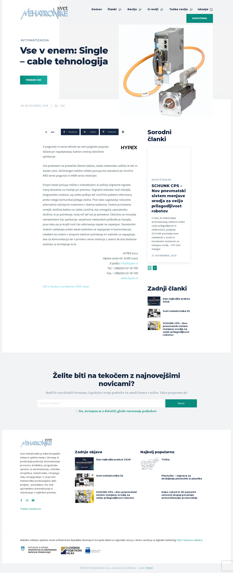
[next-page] (155, 268)
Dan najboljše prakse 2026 (176, 300)
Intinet (149, 568)
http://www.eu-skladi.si (189, 540)
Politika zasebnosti (30, 508)
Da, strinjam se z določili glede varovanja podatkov (118, 411)
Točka (165, 459)
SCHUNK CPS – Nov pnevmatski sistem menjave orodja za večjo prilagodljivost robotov (176, 329)
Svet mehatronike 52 (176, 311)
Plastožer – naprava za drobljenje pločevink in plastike (181, 477)
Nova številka (161, 180)
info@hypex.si (129, 263)
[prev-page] (150, 268)
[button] (205, 9)
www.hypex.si (129, 278)
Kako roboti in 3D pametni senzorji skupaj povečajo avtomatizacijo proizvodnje (179, 494)
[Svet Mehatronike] (44, 13)
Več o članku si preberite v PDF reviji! (66, 286)
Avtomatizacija (35, 40)
